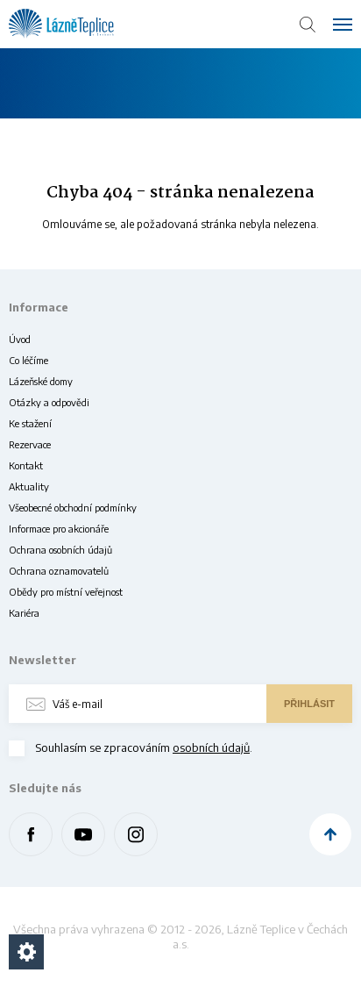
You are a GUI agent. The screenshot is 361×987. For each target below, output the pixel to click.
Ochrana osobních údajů (60, 549)
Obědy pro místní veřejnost (66, 591)
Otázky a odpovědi (49, 402)
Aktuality (29, 486)
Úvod (20, 339)
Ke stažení (30, 423)
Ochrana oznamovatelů (59, 570)
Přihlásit (309, 703)
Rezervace (30, 444)
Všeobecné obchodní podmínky (73, 507)
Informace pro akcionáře (59, 528)
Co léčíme (28, 360)
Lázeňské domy (41, 381)
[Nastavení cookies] (26, 951)
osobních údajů (211, 747)
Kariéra (24, 613)
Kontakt (26, 465)
